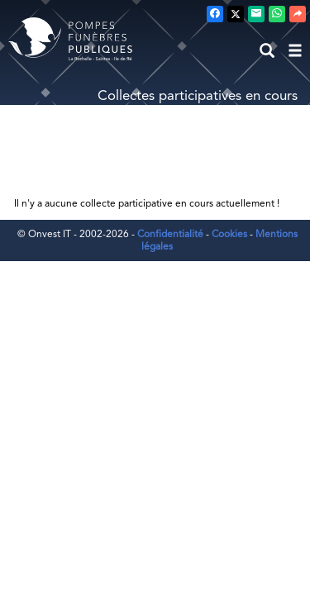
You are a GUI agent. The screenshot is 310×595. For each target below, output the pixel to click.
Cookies (229, 234)
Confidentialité (170, 234)
